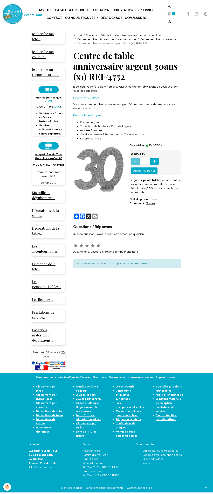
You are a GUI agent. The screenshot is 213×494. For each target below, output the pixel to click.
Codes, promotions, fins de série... (163, 456)
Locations (102, 10)
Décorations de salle (49, 412)
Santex (150, 203)
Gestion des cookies (139, 489)
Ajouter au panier (144, 170)
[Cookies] (7, 487)
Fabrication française (169, 396)
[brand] (15, 14)
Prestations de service (134, 10)
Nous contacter (92, 452)
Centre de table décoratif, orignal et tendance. (106, 39)
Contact (54, 18)
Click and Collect (152, 460)
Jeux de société (86, 396)
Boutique (91, 35)
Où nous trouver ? (81, 18)
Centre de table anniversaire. (158, 39)
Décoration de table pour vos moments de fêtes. (131, 35)
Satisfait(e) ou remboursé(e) (160, 452)
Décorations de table (49, 416)
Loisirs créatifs (125, 388)
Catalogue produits (73, 10)
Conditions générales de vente (104, 489)
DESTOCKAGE (111, 18)
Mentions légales (71, 489)
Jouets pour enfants (89, 400)
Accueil (45, 10)
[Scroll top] (206, 487)
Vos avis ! (147, 464)
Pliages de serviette (128, 416)
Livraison (44, 113)
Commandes (135, 18)
